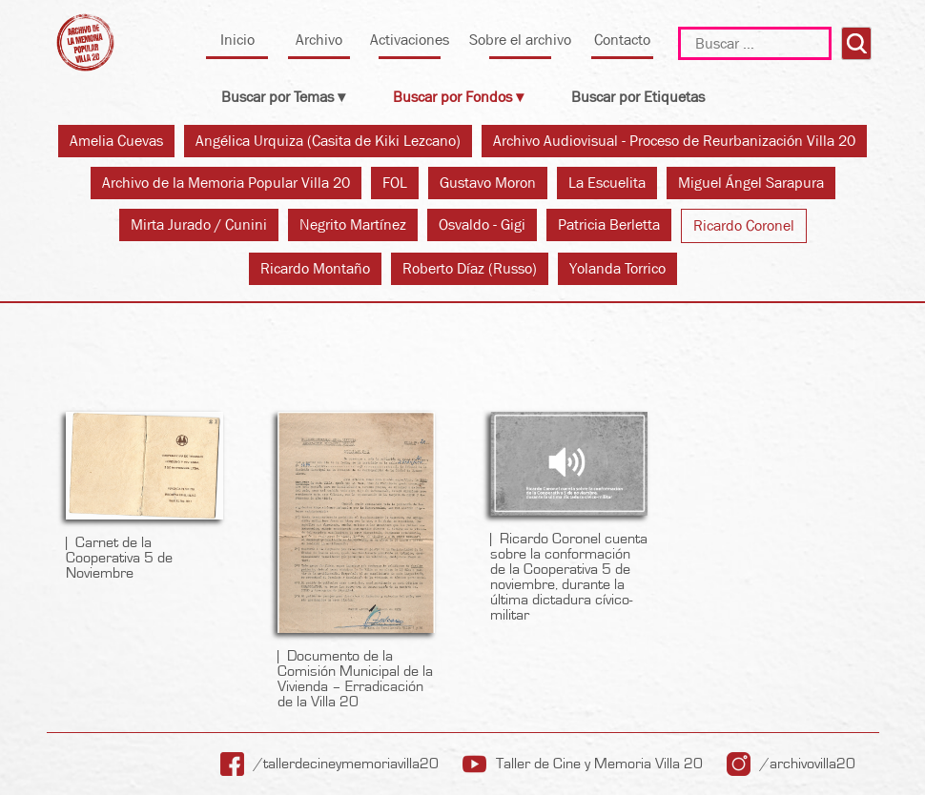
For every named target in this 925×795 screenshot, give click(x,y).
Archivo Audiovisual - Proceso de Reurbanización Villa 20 (674, 141)
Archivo (319, 40)
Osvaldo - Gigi (482, 224)
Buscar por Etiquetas (638, 97)
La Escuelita (607, 183)
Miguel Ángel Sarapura (751, 183)
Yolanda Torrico (617, 268)
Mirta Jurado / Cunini (199, 224)
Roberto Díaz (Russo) (469, 268)
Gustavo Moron (488, 183)
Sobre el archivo (520, 40)
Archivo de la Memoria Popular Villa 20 (226, 183)
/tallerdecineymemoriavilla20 (346, 763)
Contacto (622, 40)
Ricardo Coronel (743, 225)
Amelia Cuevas (116, 141)
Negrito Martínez (352, 224)
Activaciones (409, 40)
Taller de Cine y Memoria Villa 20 (599, 763)
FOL (394, 183)
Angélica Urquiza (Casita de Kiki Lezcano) (328, 141)
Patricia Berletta (609, 224)
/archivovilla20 (807, 763)
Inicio (237, 40)
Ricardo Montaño (315, 268)
